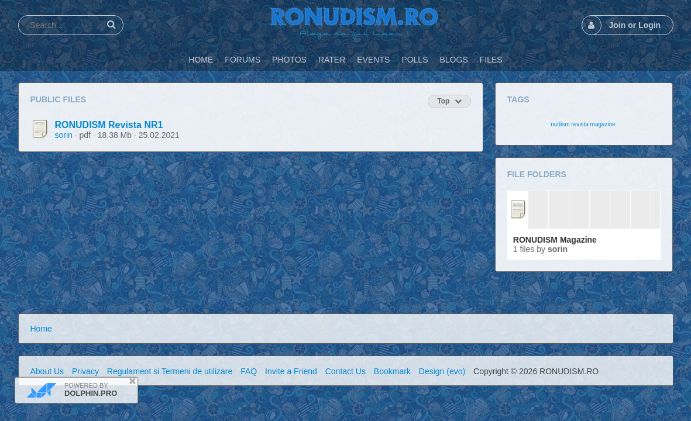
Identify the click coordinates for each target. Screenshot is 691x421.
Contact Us (345, 371)
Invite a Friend (291, 371)
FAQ (248, 371)
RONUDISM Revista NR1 (109, 125)
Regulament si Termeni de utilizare (170, 371)
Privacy (85, 371)
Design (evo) (442, 371)
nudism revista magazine (583, 124)
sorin (64, 135)
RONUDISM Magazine (555, 239)
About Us (47, 371)
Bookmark (392, 371)
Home (41, 328)
